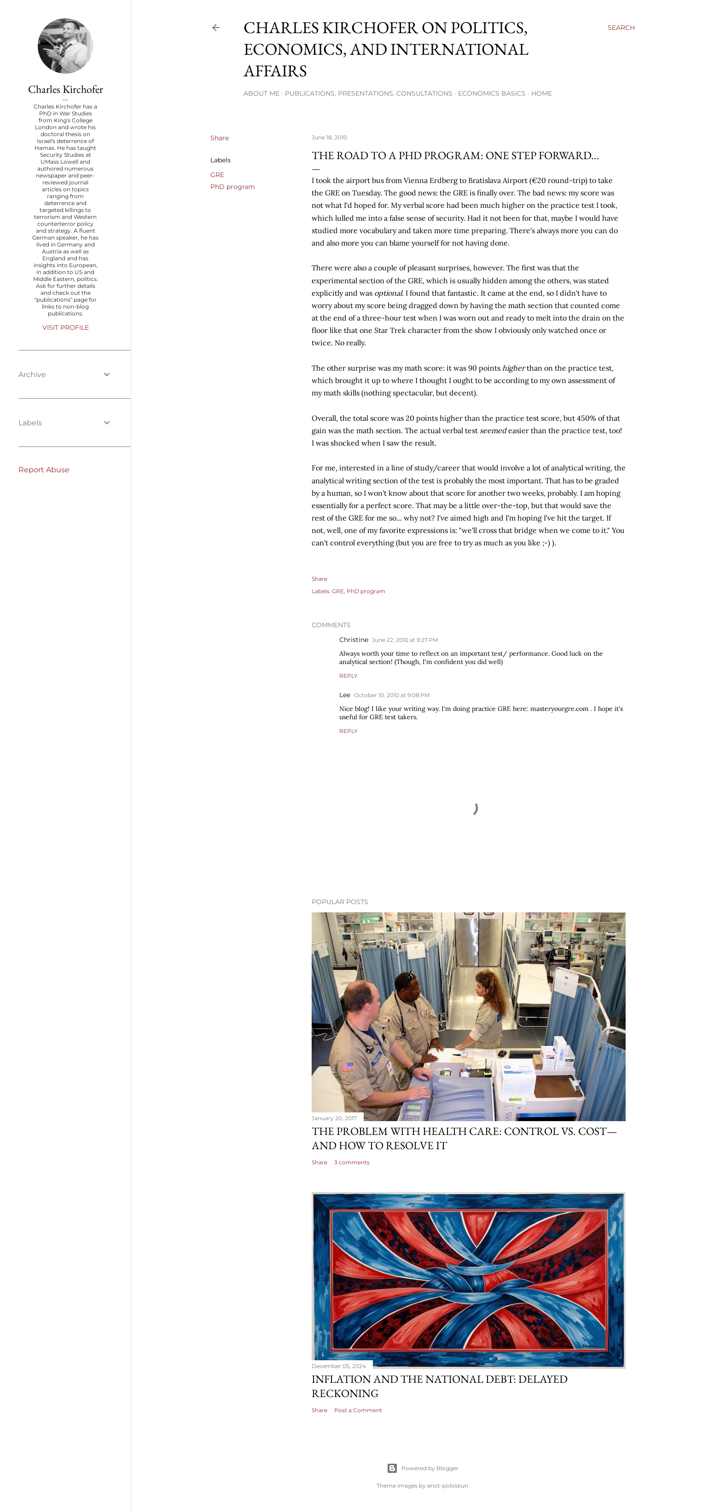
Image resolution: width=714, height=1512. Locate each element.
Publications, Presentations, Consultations (369, 93)
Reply (348, 675)
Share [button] (219, 138)
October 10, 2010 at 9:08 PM (392, 695)
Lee (344, 695)
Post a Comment (358, 1410)
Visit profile (65, 327)
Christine (353, 640)
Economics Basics (492, 93)
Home (541, 93)
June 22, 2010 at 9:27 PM (405, 639)
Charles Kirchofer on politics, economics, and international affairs (386, 49)
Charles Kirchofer (65, 89)
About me (261, 93)
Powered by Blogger (423, 1468)
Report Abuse (44, 469)
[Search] (621, 28)
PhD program (232, 187)
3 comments (352, 1162)
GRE (217, 175)
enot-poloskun (447, 1485)
